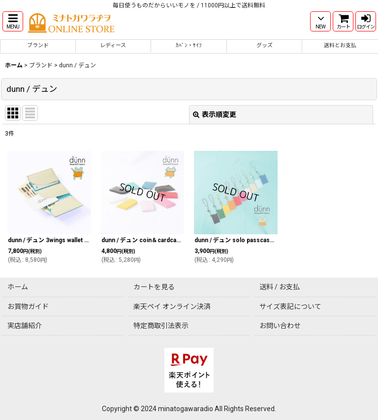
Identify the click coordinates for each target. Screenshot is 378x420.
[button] (12, 21)
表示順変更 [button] (214, 114)
